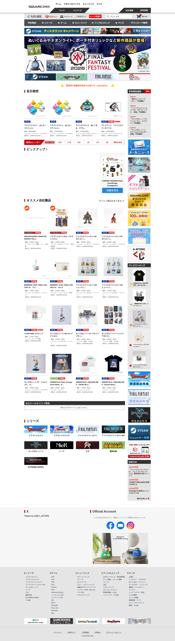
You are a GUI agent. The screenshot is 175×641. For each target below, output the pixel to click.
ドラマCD (80, 592)
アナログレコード (83, 595)
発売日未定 (118, 142)
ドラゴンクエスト (36, 435)
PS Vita (54, 587)
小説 (104, 585)
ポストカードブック (110, 590)
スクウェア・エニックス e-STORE (39, 7)
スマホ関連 (133, 595)
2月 (97, 142)
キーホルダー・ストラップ (138, 585)
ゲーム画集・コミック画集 (112, 579)
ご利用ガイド (71, 632)
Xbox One (55, 608)
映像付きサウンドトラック (86, 587)
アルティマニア (108, 587)
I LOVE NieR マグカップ (33, 334)
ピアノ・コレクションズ (85, 585)
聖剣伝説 (113, 451)
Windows (54, 610)
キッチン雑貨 (133, 598)
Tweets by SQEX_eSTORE (36, 516)
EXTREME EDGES (36, 467)
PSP (53, 590)
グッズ (120, 22)
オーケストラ (82, 582)
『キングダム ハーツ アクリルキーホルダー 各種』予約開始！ (139, 132)
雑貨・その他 (133, 605)
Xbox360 (54, 605)
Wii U (53, 603)
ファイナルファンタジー (88, 435)
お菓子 (131, 577)
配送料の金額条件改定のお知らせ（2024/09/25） (87, 85)
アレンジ (80, 579)
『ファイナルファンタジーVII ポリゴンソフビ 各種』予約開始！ (138, 110)
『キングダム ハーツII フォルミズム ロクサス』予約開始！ (139, 121)
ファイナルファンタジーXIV (113, 435)
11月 (69, 142)
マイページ (57, 632)
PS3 (52, 582)
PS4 (52, 579)
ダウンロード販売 (139, 22)
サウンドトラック (83, 577)
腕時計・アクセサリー (136, 587)
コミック (106, 582)
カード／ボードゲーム (136, 603)
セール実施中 (95, 16)
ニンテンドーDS (57, 598)
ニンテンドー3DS (57, 595)
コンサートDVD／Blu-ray (86, 590)
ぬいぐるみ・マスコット (137, 582)
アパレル (132, 590)
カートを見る (142, 16)
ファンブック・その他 (111, 595)
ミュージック (79, 22)
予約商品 (32, 22)
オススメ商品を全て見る (111, 201)
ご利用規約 (85, 632)
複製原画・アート (135, 600)
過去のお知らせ (143, 498)
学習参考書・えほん (110, 592)
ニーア (61, 451)
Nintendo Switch (57, 592)
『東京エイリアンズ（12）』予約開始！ (137, 100)
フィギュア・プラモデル (137, 579)
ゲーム (62, 22)
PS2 (52, 585)
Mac (52, 613)
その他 (28, 600)
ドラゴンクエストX (61, 435)
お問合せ (97, 632)
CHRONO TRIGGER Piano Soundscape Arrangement (112, 183)
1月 (88, 142)
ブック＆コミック (100, 22)
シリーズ (47, 22)
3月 (107, 142)
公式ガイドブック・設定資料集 (114, 577)
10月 (60, 142)
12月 (78, 142)
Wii (52, 600)
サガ (87, 451)
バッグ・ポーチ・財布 (136, 592)
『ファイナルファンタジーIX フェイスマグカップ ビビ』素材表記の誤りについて (139, 473)
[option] (87, 54)
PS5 (52, 577)
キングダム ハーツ (35, 451)
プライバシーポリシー (113, 632)
